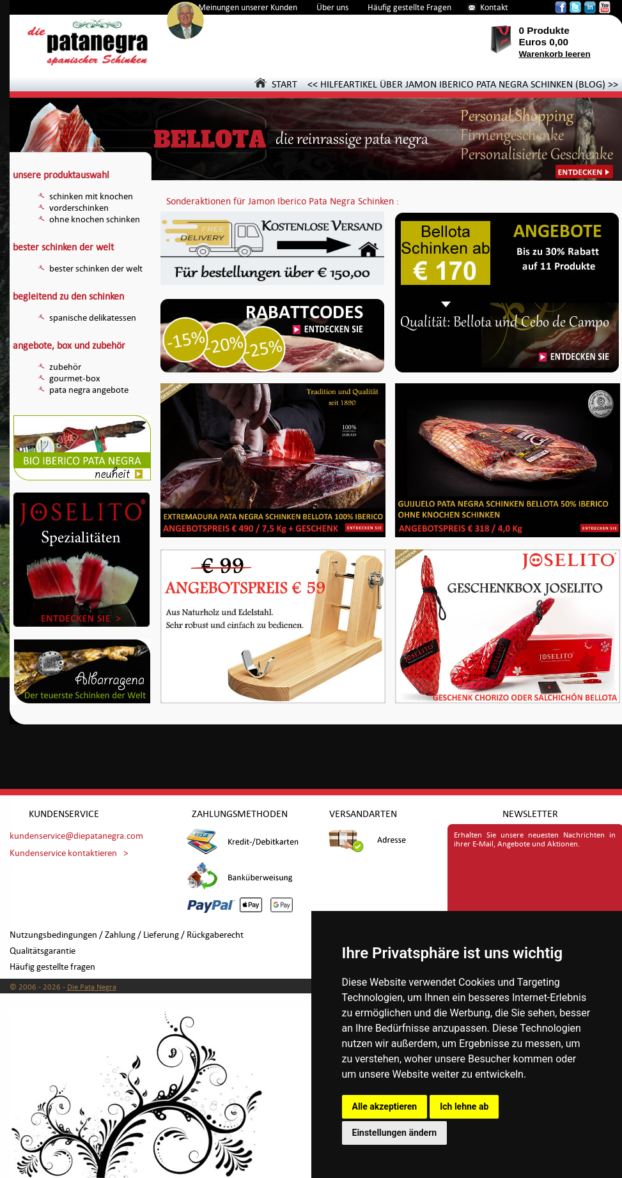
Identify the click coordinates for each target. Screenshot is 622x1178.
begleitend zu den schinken (68, 296)
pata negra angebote (88, 390)
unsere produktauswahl (61, 174)
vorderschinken (79, 208)
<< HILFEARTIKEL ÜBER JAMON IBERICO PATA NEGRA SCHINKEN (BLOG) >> (462, 84)
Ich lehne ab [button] (464, 1106)
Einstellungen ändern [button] (394, 1133)
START (275, 84)
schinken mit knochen (91, 196)
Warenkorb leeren (555, 54)
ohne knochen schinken (94, 219)
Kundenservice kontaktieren (63, 853)
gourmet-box (74, 378)
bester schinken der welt (63, 246)
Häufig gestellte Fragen (409, 7)
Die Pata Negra (91, 987)
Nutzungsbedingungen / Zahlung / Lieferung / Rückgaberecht (127, 935)
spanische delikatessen (92, 318)
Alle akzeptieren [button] (384, 1106)
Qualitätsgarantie (42, 951)
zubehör (65, 367)
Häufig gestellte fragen (52, 967)
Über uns (332, 7)
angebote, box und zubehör (69, 345)
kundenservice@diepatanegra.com (76, 836)
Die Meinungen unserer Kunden (240, 7)
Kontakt (494, 7)
